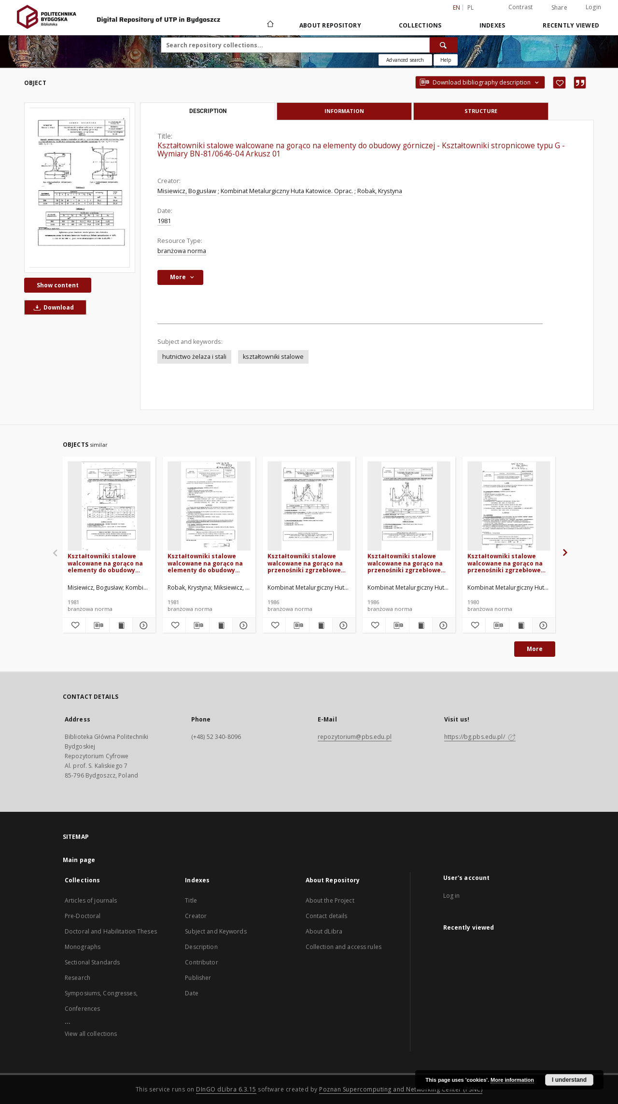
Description (201, 947)
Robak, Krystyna (379, 191)
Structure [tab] (480, 110)
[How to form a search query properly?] (446, 60)
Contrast (520, 7)
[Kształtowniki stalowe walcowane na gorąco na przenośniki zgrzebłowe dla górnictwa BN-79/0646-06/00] (509, 506)
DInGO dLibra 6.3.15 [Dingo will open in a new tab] (226, 1089)
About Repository (330, 25)
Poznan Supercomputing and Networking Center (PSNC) (400, 1089)
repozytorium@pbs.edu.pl (355, 737)
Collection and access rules (343, 947)
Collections (420, 25)
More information (512, 1080)
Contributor (201, 962)
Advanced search (405, 60)
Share (559, 8)
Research (77, 978)
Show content (58, 285)
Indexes (492, 25)
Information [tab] (344, 110)
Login (593, 7)
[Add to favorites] (559, 82)
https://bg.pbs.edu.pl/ (480, 737)
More (535, 649)
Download (52, 307)
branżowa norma (181, 251)
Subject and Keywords (215, 931)
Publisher (198, 978)
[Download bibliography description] (97, 625)
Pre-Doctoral (82, 916)
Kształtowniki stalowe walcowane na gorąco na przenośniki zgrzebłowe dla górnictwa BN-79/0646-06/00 (507, 563)
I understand (569, 1079)
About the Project (330, 900)
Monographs (82, 947)
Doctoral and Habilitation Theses (111, 931)
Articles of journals (91, 900)
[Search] (444, 45)
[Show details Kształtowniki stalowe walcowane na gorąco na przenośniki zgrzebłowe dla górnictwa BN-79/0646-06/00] (542, 625)
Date (191, 993)
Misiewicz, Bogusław (186, 191)
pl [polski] (470, 7)
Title (191, 900)
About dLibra (324, 931)
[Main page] (270, 25)
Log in (451, 896)
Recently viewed (571, 25)
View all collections (91, 1034)
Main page (79, 860)
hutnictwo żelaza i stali (194, 357)
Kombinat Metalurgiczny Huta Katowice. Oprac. (287, 191)
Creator (196, 916)
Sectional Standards (92, 962)
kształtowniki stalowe (273, 357)
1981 (164, 221)
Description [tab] (207, 111)
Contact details (327, 916)
